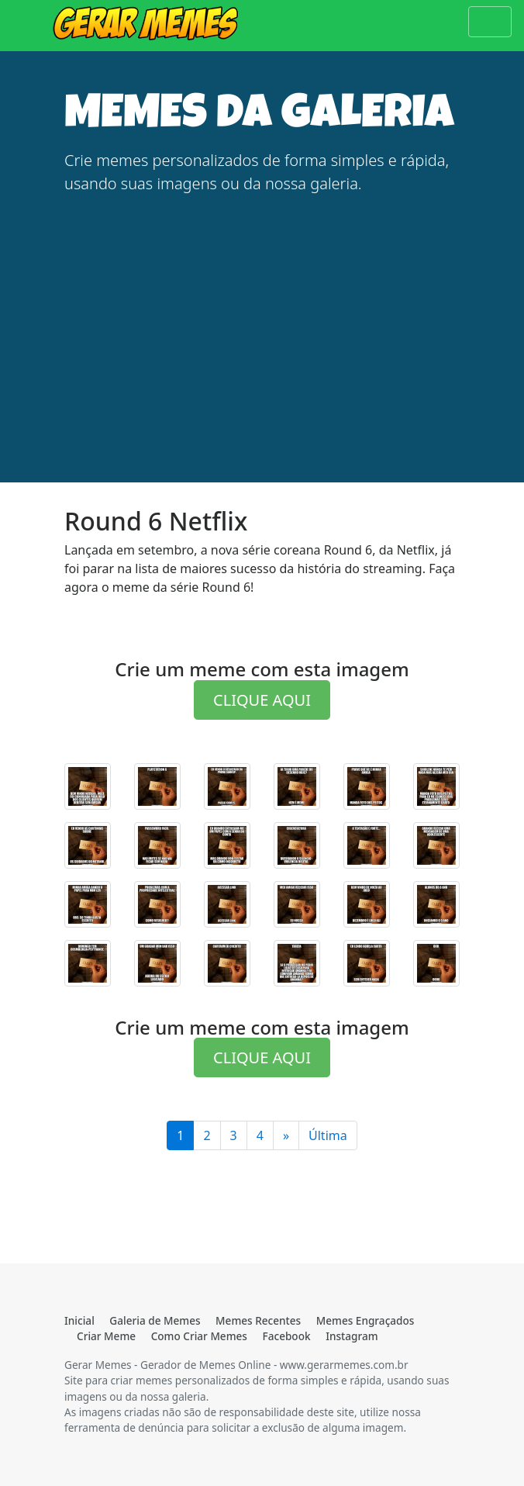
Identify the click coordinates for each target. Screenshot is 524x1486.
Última (328, 1135)
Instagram (351, 1336)
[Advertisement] (262, 316)
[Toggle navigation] (490, 21)
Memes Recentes (258, 1320)
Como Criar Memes (199, 1336)
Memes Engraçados (365, 1320)
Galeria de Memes (154, 1320)
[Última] (286, 1135)
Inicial (79, 1320)
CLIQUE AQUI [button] (262, 699)
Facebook (287, 1336)
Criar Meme (106, 1336)
